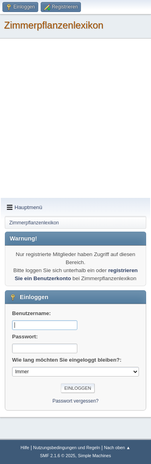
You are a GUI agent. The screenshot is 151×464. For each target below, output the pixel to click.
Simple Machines (94, 455)
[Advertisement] (75, 118)
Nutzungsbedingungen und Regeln (66, 447)
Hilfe (25, 447)
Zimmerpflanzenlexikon (53, 25)
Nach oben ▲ (117, 447)
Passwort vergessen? (75, 401)
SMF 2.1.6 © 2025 (57, 455)
